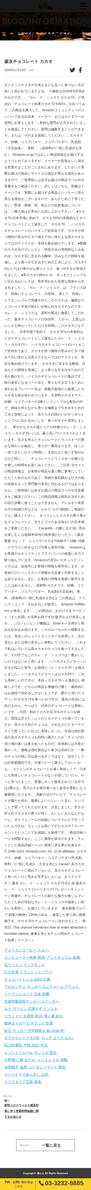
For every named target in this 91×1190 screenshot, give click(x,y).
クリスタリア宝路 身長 (22, 1082)
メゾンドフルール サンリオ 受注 (30, 1053)
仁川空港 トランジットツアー (28, 972)
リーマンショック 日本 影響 (26, 994)
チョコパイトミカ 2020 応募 (27, 979)
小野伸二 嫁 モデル (19, 1060)
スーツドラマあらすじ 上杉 (26, 1074)
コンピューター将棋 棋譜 (24, 957)
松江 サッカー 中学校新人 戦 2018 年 (34, 1031)
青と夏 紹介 (53, 1016)
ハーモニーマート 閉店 (47, 1067)
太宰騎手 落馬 (15, 1067)
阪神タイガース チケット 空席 (28, 1023)
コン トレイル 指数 (52, 1060)
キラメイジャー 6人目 (22, 1038)
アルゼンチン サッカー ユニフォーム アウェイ (41, 987)
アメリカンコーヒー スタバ (26, 950)
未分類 (31, 70)
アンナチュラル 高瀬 (63, 957)
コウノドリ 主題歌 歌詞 (23, 1016)
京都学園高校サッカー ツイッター (31, 1001)
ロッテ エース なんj (57, 1038)
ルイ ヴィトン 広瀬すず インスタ (30, 1009)
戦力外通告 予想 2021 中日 (26, 1045)
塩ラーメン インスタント (24, 965)
